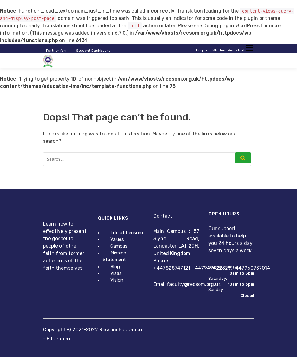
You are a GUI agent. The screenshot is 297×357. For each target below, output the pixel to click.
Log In (201, 50)
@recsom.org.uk (202, 284)
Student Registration (231, 50)
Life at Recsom (126, 232)
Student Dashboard (93, 50)
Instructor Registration (229, 55)
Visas (116, 273)
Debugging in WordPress (231, 25)
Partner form (57, 50)
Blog (115, 266)
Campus (119, 246)
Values (117, 239)
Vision (116, 280)
